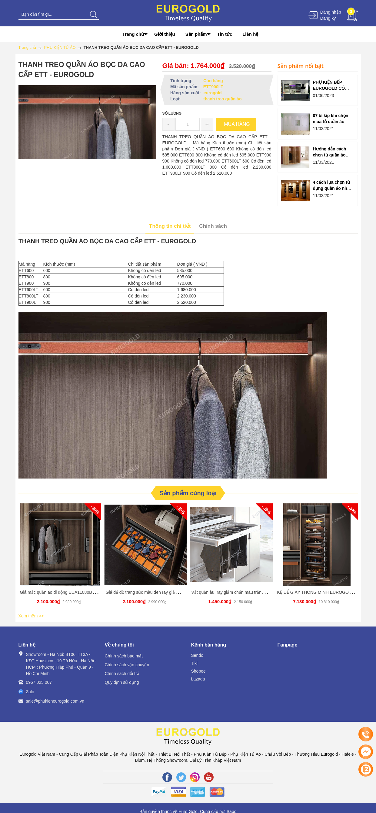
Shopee (198, 671)
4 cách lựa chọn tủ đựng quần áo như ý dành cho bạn (331, 188)
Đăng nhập (330, 12)
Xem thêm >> (31, 615)
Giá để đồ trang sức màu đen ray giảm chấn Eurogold (156, 592)
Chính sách (213, 226)
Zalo (30, 691)
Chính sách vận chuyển (127, 664)
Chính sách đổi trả (122, 673)
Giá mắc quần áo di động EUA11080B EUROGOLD (69, 592)
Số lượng (172, 113)
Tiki (194, 663)
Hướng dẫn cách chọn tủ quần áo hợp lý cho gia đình (332, 154)
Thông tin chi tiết (170, 226)
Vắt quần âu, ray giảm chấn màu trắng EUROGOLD (240, 592)
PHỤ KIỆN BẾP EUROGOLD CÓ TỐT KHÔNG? (329, 88)
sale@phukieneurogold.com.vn (55, 701)
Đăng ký (328, 18)
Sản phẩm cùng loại (188, 493)
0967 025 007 (39, 682)
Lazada (198, 679)
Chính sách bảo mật (124, 655)
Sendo (197, 655)
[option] (59, 557)
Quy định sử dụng (122, 682)
